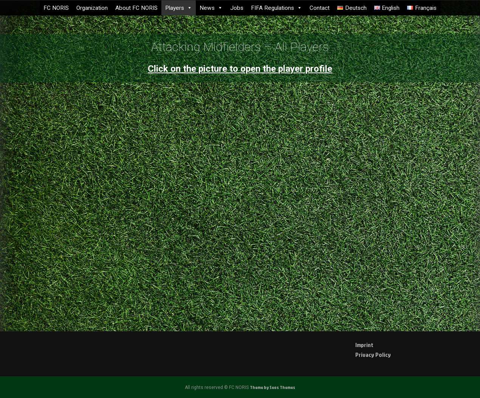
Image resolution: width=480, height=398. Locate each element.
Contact (320, 8)
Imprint (364, 345)
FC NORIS (56, 8)
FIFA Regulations (276, 7)
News (211, 7)
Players (178, 7)
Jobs (236, 8)
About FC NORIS (136, 8)
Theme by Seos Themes (272, 387)
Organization (92, 8)
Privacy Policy (373, 354)
